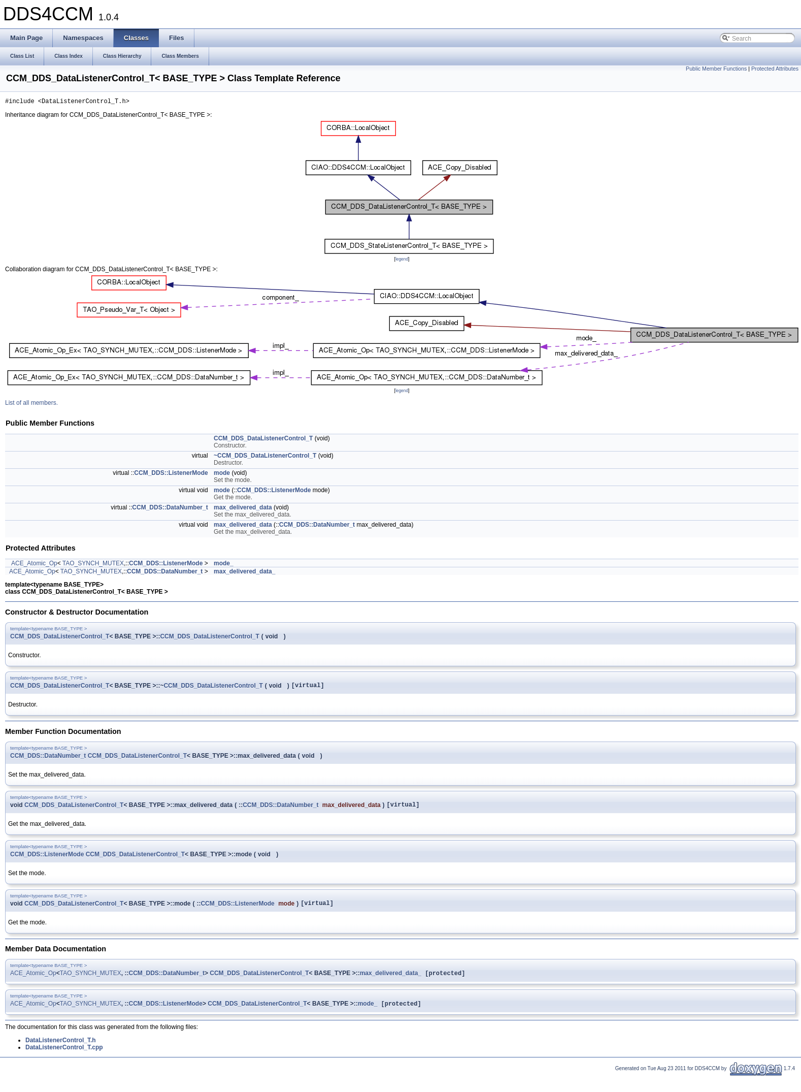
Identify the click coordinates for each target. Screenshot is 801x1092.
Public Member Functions (716, 69)
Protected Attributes (774, 69)
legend (401, 260)
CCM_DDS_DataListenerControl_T (263, 439)
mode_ (223, 564)
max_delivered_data (243, 508)
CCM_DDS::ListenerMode (171, 474)
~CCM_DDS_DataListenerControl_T (265, 457)
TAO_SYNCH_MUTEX (93, 564)
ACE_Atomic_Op (34, 564)
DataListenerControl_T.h (60, 1048)
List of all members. (31, 404)
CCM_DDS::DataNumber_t (170, 508)
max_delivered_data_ (244, 572)
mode (222, 474)
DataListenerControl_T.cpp (64, 1055)
